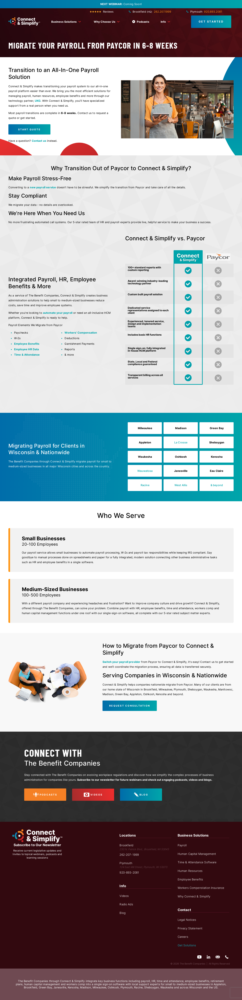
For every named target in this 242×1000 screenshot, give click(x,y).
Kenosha (217, 456)
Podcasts (140, 21)
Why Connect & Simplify (194, 896)
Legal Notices (187, 919)
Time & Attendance (27, 354)
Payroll (182, 845)
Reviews (101, 11)
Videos (124, 896)
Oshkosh (181, 456)
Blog (122, 913)
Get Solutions (187, 945)
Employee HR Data (26, 349)
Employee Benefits (26, 343)
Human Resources (190, 871)
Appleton (145, 442)
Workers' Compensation (81, 332)
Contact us (39, 140)
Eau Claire (217, 471)
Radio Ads (126, 904)
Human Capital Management (197, 854)
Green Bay (217, 428)
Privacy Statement (190, 928)
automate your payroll (57, 312)
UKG (38, 100)
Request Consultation (129, 705)
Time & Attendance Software (197, 862)
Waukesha (145, 456)
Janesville (181, 471)
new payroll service (43, 187)
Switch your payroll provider (121, 662)
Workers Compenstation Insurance (201, 888)
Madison (181, 428)
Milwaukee (145, 428)
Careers (183, 936)
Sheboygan (216, 442)
